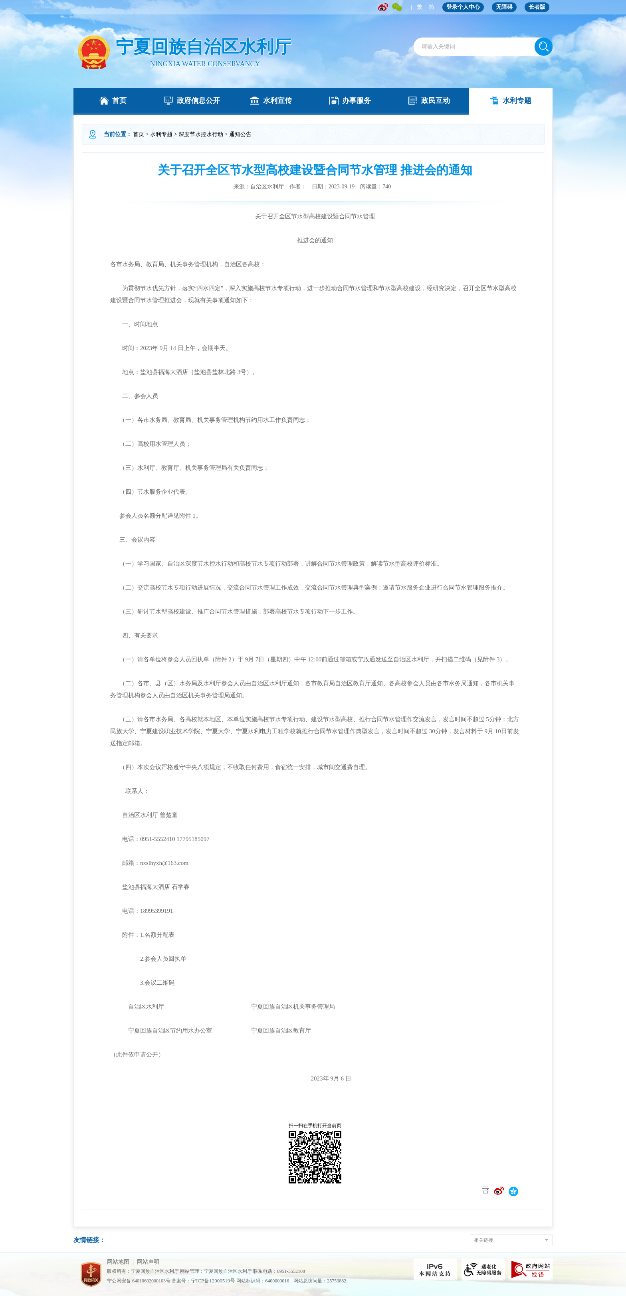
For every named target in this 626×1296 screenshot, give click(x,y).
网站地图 (118, 1262)
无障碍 (504, 7)
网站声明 (148, 1262)
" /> (93, 52)
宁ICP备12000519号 (213, 1281)
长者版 (537, 7)
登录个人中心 (463, 7)
